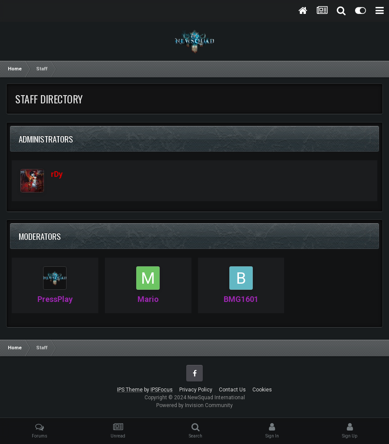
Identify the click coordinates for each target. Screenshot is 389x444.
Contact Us (232, 390)
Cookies (262, 390)
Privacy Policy (195, 390)
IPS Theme (130, 390)
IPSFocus (162, 390)
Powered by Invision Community (194, 405)
